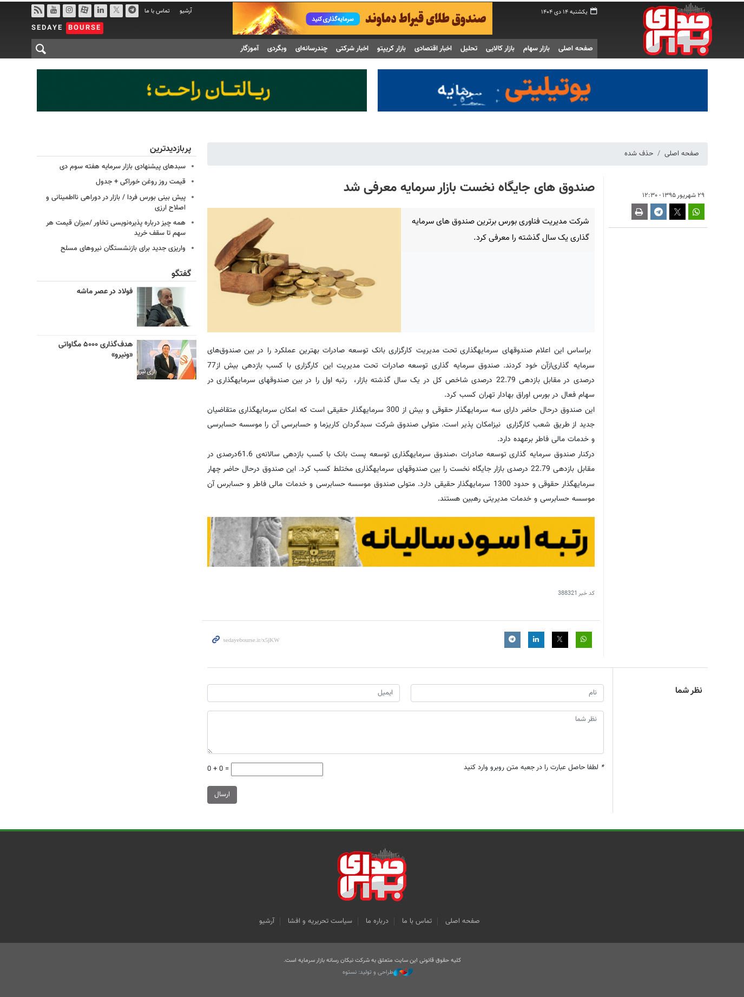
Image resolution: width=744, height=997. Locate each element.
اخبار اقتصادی (433, 47)
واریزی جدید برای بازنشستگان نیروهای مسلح (123, 246)
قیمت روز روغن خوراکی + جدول (141, 180)
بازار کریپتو (391, 47)
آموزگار (249, 47)
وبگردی (277, 47)
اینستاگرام (68, 9)
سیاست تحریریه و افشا (320, 919)
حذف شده (638, 152)
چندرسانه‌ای (311, 47)
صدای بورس (660, 28)
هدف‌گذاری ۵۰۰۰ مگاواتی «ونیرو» (95, 348)
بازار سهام (536, 47)
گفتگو (181, 273)
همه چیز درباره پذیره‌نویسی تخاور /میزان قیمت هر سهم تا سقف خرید (116, 226)
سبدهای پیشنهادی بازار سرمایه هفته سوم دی (123, 165)
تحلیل (468, 47)
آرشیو (186, 9)
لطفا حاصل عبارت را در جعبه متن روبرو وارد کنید (534, 766)
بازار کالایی (500, 47)
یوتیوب (53, 9)
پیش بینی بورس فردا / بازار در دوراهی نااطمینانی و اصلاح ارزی (116, 201)
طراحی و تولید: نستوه (378, 971)
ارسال (222, 793)
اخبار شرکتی (352, 47)
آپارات (84, 9)
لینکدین (100, 9)
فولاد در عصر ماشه (105, 291)
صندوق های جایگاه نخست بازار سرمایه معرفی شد (469, 186)
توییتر (115, 9)
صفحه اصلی (575, 47)
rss (37, 9)
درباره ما (377, 919)
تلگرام (131, 9)
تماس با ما (157, 9)
